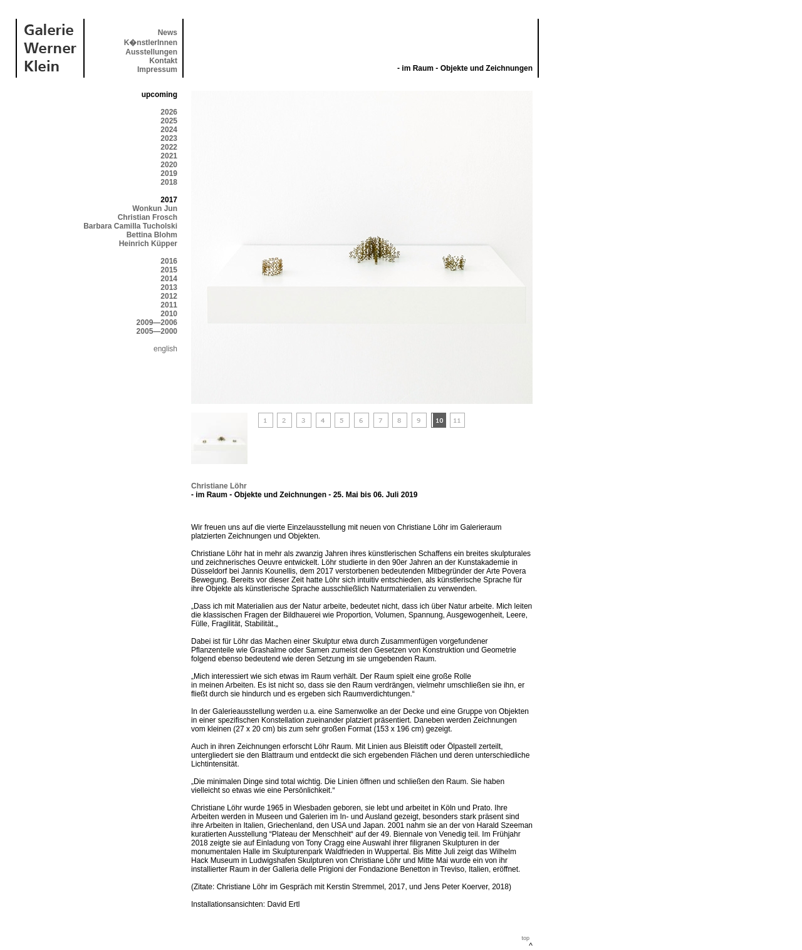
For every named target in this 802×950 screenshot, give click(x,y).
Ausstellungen (151, 52)
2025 (168, 120)
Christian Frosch (147, 217)
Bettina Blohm (152, 234)
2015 (168, 270)
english (165, 348)
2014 (168, 278)
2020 (168, 164)
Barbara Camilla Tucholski (130, 226)
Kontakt (163, 60)
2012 (168, 296)
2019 (168, 173)
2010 (168, 313)
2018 (168, 182)
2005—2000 (157, 331)
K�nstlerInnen (150, 42)
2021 (168, 156)
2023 (168, 138)
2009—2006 (157, 322)
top (525, 938)
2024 (168, 129)
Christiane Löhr (219, 486)
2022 (168, 147)
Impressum (157, 69)
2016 (168, 261)
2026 (168, 112)
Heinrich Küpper (148, 243)
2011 (168, 305)
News (167, 32)
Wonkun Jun (154, 208)
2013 (168, 287)
